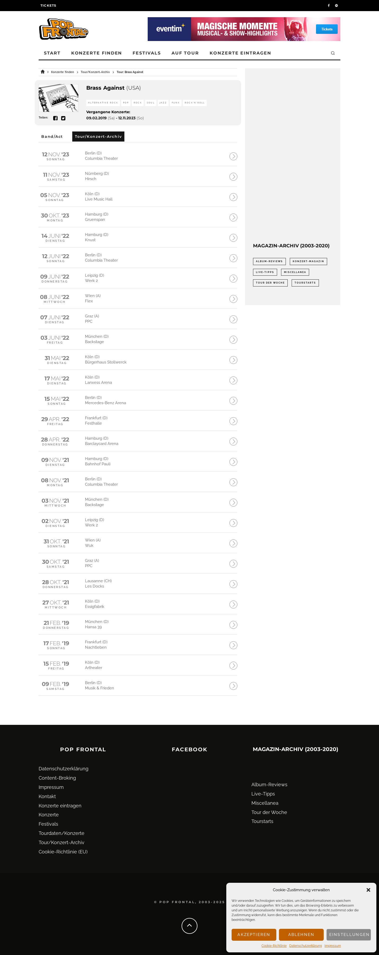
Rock (138, 103)
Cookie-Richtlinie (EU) (63, 851)
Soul (151, 103)
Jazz (163, 103)
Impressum (332, 946)
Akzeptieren (253, 934)
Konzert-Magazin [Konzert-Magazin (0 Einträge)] (308, 261)
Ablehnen (301, 934)
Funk (176, 103)
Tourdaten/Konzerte (61, 833)
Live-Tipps (263, 794)
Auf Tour (185, 53)
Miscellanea (264, 803)
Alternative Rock (103, 103)
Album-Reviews (269, 784)
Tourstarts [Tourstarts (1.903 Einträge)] (305, 282)
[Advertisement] (292, 155)
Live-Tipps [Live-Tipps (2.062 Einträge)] (265, 272)
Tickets (48, 5)
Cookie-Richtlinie (274, 946)
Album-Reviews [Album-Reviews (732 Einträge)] (269, 261)
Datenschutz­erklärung (305, 946)
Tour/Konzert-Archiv (61, 842)
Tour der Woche (269, 812)
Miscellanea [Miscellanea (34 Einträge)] (295, 272)
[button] (368, 890)
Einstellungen (349, 934)
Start (52, 53)
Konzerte (49, 814)
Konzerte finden (96, 53)
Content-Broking (57, 778)
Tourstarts (262, 821)
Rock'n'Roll (195, 103)
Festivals (147, 53)
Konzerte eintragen (240, 53)
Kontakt (47, 796)
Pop (126, 103)
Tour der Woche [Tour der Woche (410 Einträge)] (270, 282)
